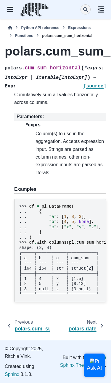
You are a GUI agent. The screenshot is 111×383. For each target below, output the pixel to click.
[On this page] (100, 9)
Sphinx (12, 374)
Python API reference (40, 27)
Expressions (79, 27)
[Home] (10, 28)
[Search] (86, 9)
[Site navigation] (10, 9)
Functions (24, 35)
